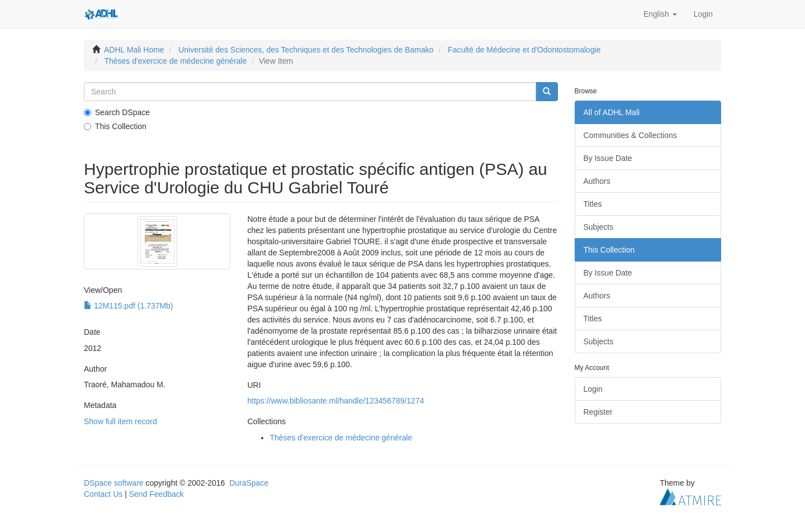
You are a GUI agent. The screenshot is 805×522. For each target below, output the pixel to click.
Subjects (599, 226)
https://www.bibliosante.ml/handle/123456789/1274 (335, 400)
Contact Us (103, 494)
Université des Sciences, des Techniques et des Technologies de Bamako (305, 49)
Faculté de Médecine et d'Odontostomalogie (524, 49)
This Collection (115, 126)
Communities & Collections (630, 135)
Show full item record (120, 421)
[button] (660, 14)
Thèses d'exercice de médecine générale (175, 60)
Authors (597, 181)
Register (598, 411)
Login (593, 389)
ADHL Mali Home (134, 49)
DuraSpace (248, 482)
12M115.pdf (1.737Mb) (128, 305)
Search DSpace (117, 112)
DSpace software (114, 482)
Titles (593, 204)
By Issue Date (608, 158)
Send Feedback (156, 494)
